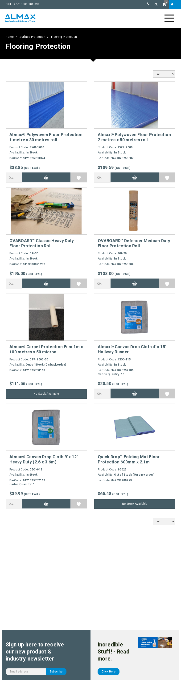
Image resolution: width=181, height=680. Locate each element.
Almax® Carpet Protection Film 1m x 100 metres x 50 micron (46, 349)
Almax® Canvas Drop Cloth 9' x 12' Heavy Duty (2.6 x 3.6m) (43, 459)
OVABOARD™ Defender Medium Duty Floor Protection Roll (134, 243)
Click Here (108, 671)
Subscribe (56, 671)
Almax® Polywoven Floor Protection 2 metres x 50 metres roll (134, 137)
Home (10, 36)
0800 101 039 (30, 4)
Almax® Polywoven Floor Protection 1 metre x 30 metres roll (45, 137)
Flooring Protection (64, 36)
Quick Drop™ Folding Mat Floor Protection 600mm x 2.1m (129, 459)
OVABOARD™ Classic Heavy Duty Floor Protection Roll (41, 243)
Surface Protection (32, 36)
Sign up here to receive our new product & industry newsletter (35, 652)
